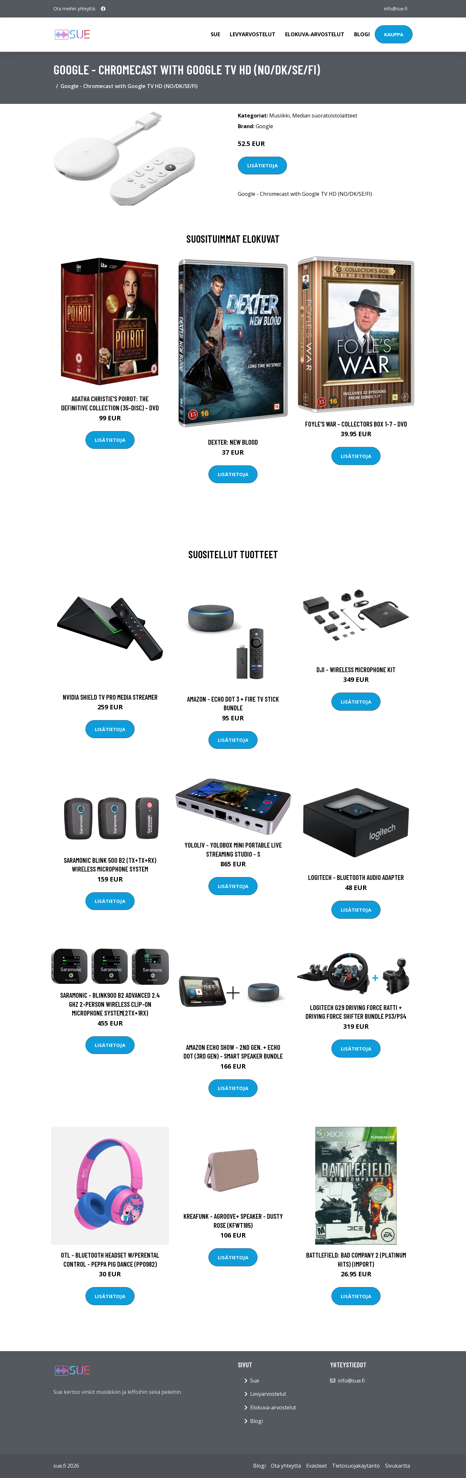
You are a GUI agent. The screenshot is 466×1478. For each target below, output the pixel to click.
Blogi (362, 34)
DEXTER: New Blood (233, 442)
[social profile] (103, 9)
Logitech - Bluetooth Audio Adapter (356, 877)
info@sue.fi (395, 9)
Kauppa (393, 34)
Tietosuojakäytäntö (356, 1465)
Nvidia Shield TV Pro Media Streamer (110, 697)
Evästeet (316, 1465)
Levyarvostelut (252, 34)
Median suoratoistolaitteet (324, 115)
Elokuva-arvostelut (314, 34)
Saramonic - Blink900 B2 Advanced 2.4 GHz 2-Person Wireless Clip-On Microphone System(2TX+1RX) (110, 1004)
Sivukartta (397, 1465)
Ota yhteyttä (286, 1465)
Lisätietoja (262, 165)
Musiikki (279, 115)
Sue (215, 34)
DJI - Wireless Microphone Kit (355, 669)
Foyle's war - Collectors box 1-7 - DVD (356, 424)
